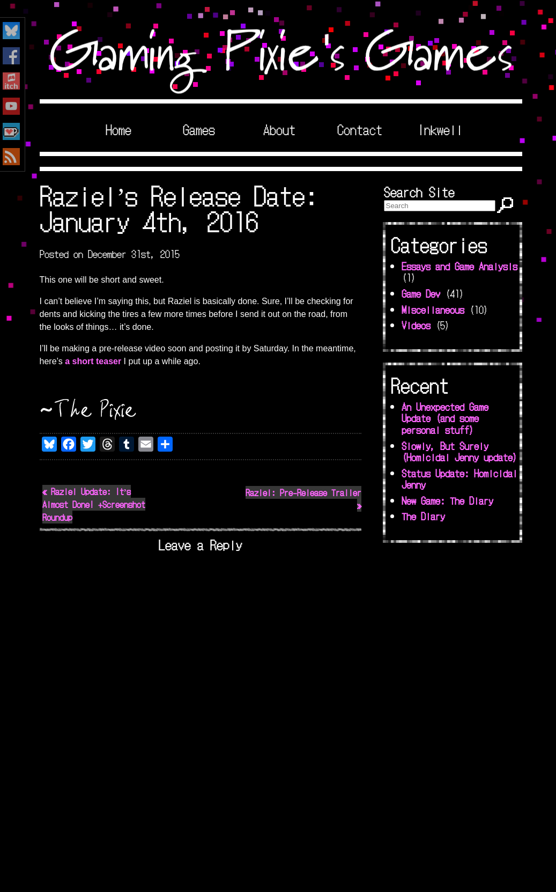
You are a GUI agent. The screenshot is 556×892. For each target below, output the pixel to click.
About (279, 129)
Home (118, 129)
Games (199, 129)
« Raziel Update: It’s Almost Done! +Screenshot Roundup (93, 504)
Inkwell (440, 129)
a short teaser (93, 361)
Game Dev (421, 293)
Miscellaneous (433, 309)
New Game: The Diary (447, 500)
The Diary (423, 516)
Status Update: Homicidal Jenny (459, 479)
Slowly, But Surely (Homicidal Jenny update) (459, 452)
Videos (416, 325)
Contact (359, 129)
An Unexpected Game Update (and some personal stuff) (445, 418)
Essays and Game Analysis (459, 266)
